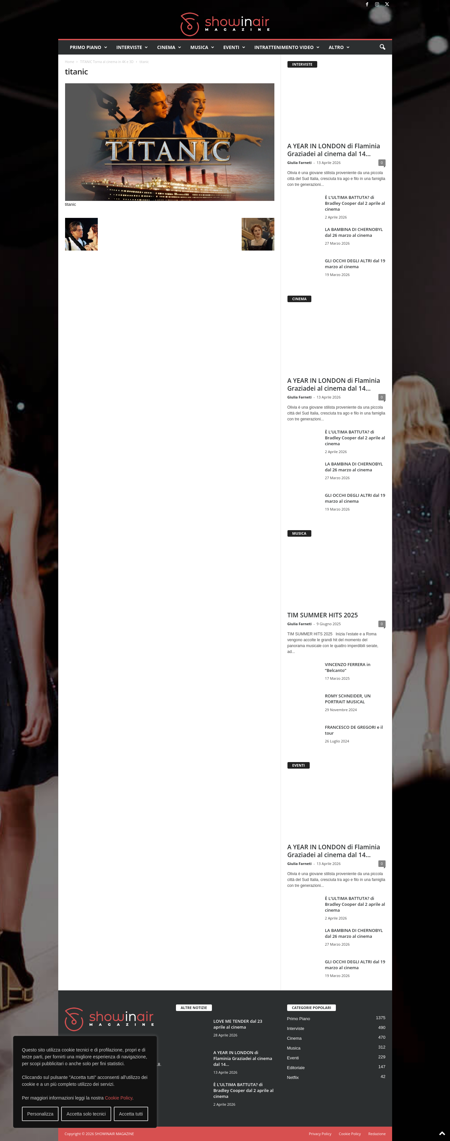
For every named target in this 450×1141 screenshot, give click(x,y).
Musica (202, 47)
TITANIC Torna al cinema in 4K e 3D (106, 61)
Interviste (132, 47)
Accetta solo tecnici (86, 1114)
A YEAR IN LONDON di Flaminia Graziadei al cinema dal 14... (333, 150)
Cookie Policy (118, 1097)
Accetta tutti (131, 1114)
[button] (382, 47)
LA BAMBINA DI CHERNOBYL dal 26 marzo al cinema (354, 232)
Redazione (377, 1133)
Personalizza (40, 1114)
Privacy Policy (320, 1133)
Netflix (293, 1077)
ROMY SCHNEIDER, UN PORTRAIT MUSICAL (348, 699)
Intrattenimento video (287, 47)
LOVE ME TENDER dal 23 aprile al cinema (238, 1024)
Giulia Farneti (299, 162)
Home (69, 61)
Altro (339, 47)
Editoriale (296, 1067)
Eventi (234, 47)
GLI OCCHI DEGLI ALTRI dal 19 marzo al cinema (355, 263)
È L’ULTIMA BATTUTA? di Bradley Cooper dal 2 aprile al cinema (355, 203)
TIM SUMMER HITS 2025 (322, 615)
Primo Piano (88, 47)
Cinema (169, 47)
